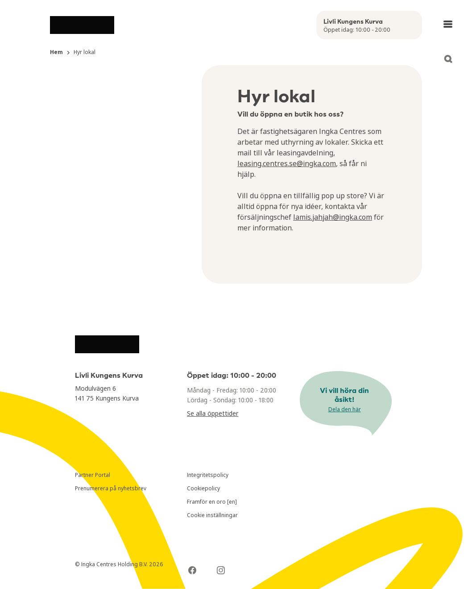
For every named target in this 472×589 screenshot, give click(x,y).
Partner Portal (92, 475)
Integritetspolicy (207, 475)
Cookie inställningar (212, 515)
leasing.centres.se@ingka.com (286, 163)
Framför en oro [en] (212, 501)
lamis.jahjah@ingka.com (332, 217)
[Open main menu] (448, 24)
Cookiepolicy (203, 488)
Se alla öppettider (212, 413)
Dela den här (344, 409)
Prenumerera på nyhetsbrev (110, 488)
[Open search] (448, 59)
